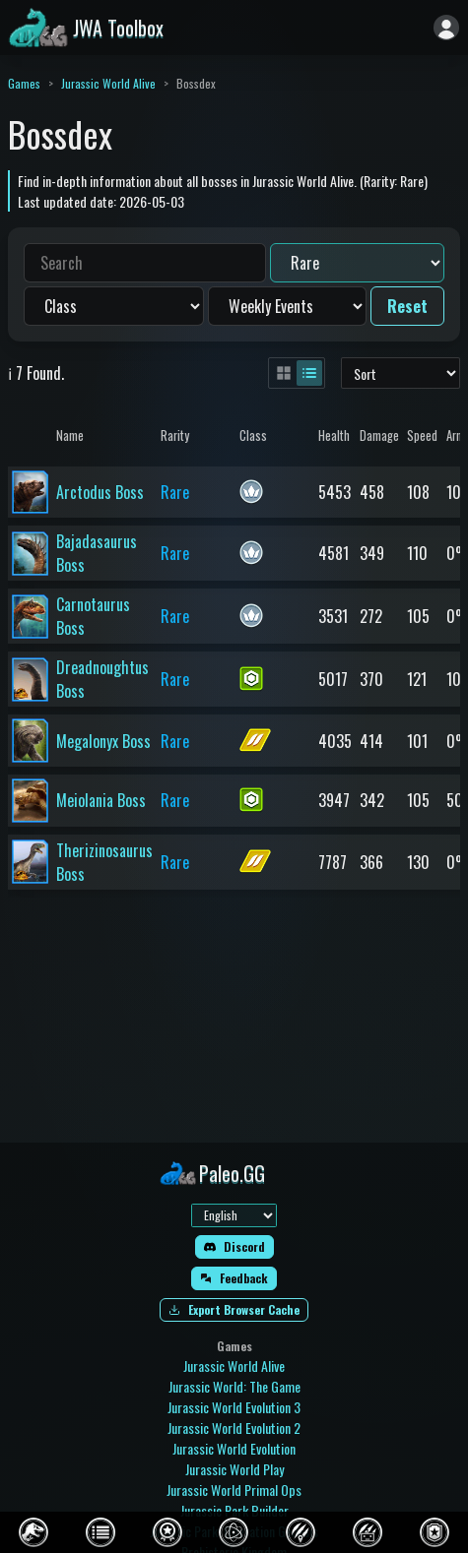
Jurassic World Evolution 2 (234, 1427)
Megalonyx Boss (103, 741)
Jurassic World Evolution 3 (234, 1407)
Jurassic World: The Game (234, 1386)
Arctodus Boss (100, 492)
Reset (407, 306)
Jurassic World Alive (108, 83)
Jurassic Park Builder (234, 1510)
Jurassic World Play (234, 1469)
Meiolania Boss (101, 800)
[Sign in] (446, 27)
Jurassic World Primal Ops (234, 1489)
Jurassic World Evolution (234, 1448)
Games (24, 83)
